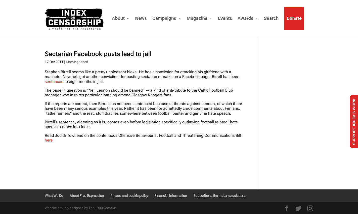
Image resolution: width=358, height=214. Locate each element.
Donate (294, 18)
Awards (245, 18)
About (118, 18)
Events (225, 18)
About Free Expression (87, 196)
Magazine (197, 18)
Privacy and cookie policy (129, 196)
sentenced (54, 81)
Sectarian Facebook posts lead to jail (98, 54)
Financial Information (170, 196)
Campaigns (164, 18)
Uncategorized (77, 62)
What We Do (54, 196)
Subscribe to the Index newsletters (219, 196)
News (141, 18)
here (49, 140)
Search (271, 18)
